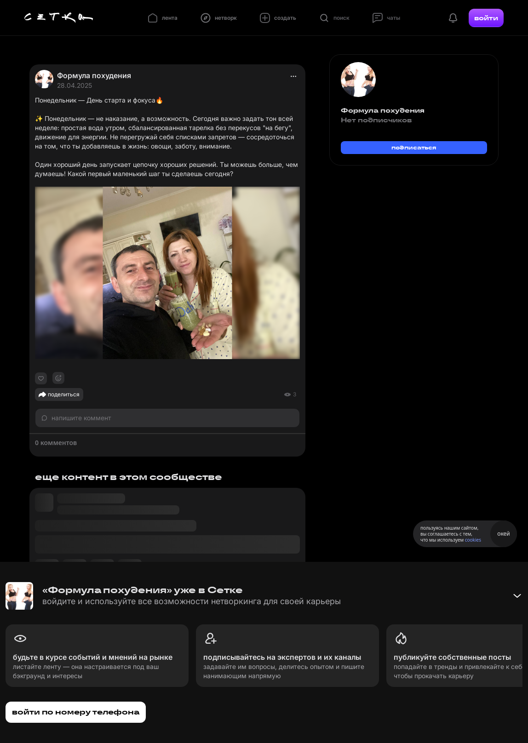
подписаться (413, 147)
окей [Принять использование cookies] (503, 533)
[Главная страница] (58, 17)
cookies (473, 540)
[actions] (293, 76)
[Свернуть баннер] (516, 595)
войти (486, 18)
